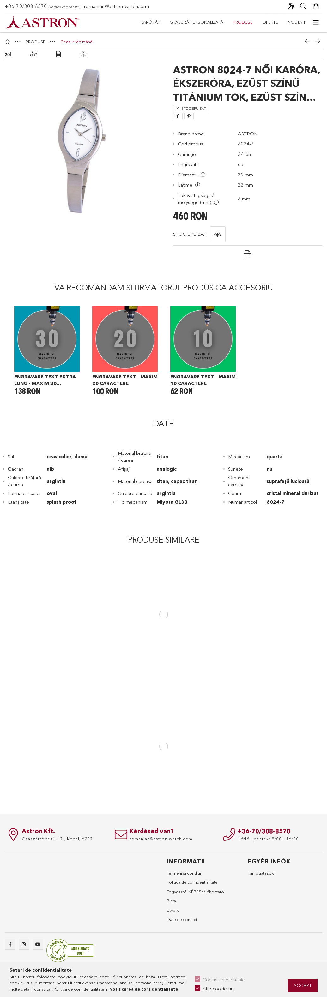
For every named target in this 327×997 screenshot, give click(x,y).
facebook (10, 944)
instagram (24, 944)
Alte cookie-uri (218, 989)
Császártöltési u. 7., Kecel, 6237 (57, 838)
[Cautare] (303, 6)
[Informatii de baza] (8, 54)
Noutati (149, 22)
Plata (171, 900)
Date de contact (182, 919)
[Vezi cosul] (316, 6)
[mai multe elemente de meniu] (316, 22)
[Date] (58, 54)
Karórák (295, 22)
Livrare (173, 910)
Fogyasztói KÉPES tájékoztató (195, 891)
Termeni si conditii (184, 872)
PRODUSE (203, 22)
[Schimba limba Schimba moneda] (290, 6)
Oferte (175, 22)
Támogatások (261, 872)
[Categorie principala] (8, 41)
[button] (218, 234)
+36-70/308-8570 (26, 6)
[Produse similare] (33, 54)
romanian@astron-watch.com (116, 6)
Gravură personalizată (249, 22)
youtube (38, 944)
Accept (303, 985)
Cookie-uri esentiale (224, 979)
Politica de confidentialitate (192, 882)
